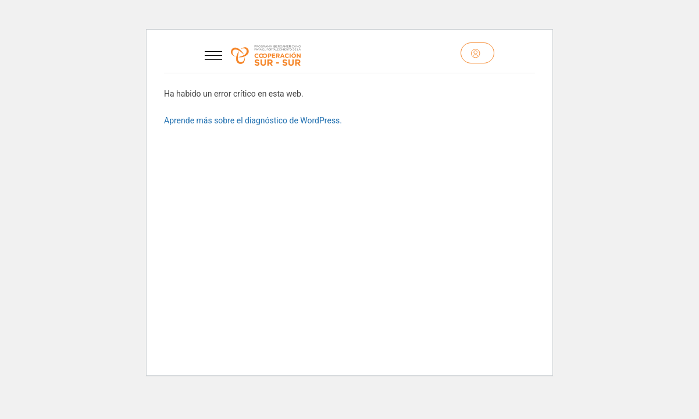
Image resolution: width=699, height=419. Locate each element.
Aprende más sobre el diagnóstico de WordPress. (253, 120)
